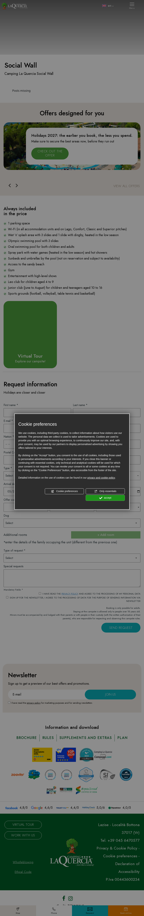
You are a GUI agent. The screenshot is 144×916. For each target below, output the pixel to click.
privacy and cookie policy (101, 477)
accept (105, 498)
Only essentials (105, 491)
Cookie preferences (64, 491)
